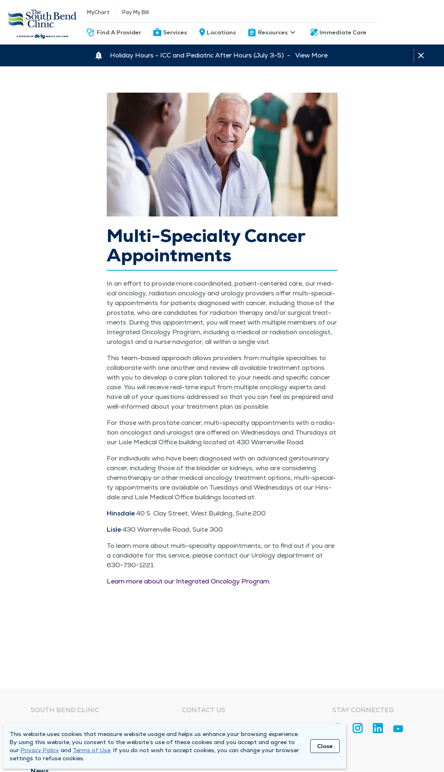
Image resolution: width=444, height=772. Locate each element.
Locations (221, 32)
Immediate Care (342, 32)
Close (325, 746)
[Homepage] (42, 22)
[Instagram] (358, 728)
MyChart (98, 12)
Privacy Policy (40, 750)
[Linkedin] (378, 728)
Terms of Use (91, 750)
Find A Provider (119, 32)
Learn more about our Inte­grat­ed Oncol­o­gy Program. (189, 581)
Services (175, 32)
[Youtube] (398, 730)
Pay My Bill (135, 12)
